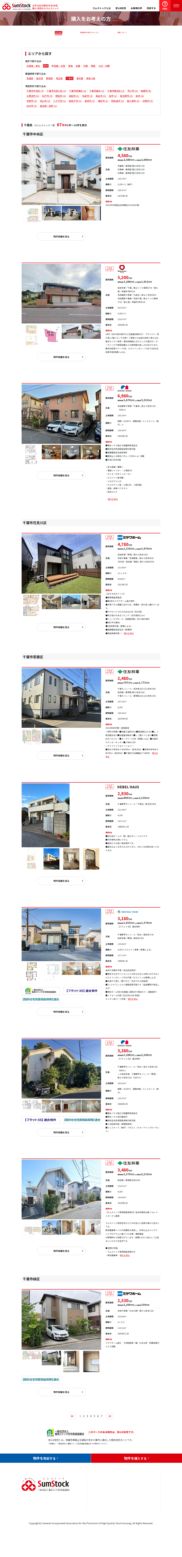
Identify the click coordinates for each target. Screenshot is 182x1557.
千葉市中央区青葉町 (39, 383)
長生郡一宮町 (48, 106)
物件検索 (57, 32)
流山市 (45, 101)
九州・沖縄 (104, 66)
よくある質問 (122, 1526)
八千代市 (59, 101)
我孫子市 (75, 101)
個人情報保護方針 (145, 1522)
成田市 (74, 96)
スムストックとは (102, 8)
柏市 (140, 96)
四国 (93, 66)
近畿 (78, 66)
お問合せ (140, 1500)
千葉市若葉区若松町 (39, 1043)
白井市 (31, 106)
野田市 (60, 96)
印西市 (147, 101)
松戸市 (47, 96)
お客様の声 (136, 8)
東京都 (79, 78)
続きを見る (113, 503)
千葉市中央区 (35, 91)
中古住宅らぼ (122, 1518)
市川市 (132, 91)
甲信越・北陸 (58, 66)
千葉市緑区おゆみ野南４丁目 (47, 1297)
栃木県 (39, 78)
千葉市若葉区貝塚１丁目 (43, 669)
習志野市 (126, 96)
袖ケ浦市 (133, 101)
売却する (151, 8)
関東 (46, 66)
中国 (85, 66)
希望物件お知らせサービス (88, 32)
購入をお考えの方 (99, 1518)
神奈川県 (90, 78)
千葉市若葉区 (77, 91)
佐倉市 (87, 96)
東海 (70, 66)
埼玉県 (59, 78)
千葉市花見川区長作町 (41, 534)
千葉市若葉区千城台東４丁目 (47, 785)
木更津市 (32, 96)
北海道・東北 (33, 66)
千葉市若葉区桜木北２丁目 (45, 1165)
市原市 (31, 101)
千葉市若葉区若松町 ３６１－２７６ (54, 911)
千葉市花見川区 (56, 91)
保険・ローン (122, 32)
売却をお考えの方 (99, 1509)
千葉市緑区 (96, 91)
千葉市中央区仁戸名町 (41, 261)
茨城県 (29, 78)
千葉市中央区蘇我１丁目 (43, 142)
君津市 (89, 101)
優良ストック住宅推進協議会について (146, 1511)
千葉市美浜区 (115, 91)
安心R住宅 (120, 8)
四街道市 (117, 101)
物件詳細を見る (61, 238)
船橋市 (146, 91)
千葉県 (69, 78)
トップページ (97, 1500)
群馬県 (49, 78)
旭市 (113, 96)
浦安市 (103, 101)
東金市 (101, 96)
